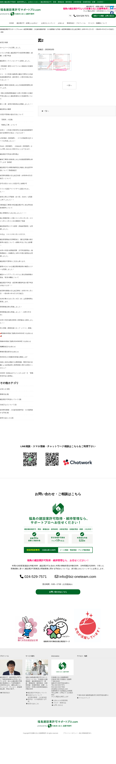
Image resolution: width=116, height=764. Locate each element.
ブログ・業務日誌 (60, 703)
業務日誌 (3, 394)
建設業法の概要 (5, 109)
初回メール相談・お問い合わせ (104, 16)
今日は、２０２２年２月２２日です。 (13, 234)
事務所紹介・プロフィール (76, 23)
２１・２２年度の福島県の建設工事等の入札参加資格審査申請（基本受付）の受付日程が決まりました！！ (16, 77)
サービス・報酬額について (97, 23)
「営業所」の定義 (6, 119)
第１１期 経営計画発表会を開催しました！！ (16, 104)
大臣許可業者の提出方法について (11, 114)
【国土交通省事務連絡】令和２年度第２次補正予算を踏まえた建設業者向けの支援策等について (16, 96)
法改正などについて (7, 404)
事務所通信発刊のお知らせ (9, 352)
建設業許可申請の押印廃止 (9, 154)
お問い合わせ (58, 705)
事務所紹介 (6, 693)
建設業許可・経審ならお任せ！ (27, 23)
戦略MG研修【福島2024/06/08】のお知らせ (15, 341)
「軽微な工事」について (8, 125)
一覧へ (46, 111)
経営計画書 (4, 42)
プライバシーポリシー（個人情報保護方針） (77, 733)
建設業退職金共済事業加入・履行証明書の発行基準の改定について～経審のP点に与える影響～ (16, 242)
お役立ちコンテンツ (48, 23)
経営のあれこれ (5, 418)
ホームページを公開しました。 (11, 47)
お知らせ (61, 23)
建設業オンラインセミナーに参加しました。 (15, 61)
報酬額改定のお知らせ (8, 346)
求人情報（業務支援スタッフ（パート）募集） (16, 328)
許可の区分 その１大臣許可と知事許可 (13, 183)
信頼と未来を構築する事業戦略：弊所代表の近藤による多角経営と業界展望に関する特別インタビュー (16, 365)
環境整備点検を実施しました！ (11, 307)
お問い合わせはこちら (58, 592)
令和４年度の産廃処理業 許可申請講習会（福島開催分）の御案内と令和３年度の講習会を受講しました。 (16, 253)
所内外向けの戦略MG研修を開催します (14, 357)
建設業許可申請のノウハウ (9, 399)
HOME (11, 23)
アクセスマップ (84, 698)
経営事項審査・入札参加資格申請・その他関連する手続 (37, 699)
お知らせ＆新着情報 (61, 700)
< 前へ (69, 85)
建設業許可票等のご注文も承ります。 (13, 261)
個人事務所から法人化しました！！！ (13, 213)
